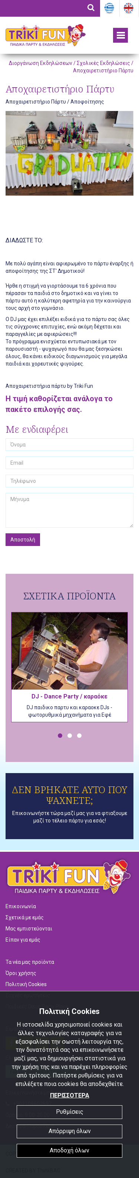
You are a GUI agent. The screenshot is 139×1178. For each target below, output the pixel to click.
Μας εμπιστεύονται (29, 929)
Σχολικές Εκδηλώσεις (103, 63)
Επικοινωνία (21, 906)
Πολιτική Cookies (26, 984)
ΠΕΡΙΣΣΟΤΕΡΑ (69, 1095)
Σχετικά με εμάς (25, 917)
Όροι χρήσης (21, 973)
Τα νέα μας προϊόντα (30, 962)
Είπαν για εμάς (23, 940)
